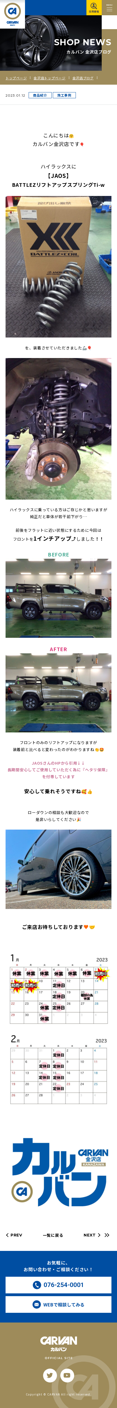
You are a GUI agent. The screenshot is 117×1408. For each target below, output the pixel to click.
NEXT (90, 1235)
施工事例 (64, 95)
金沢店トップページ (49, 77)
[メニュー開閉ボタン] (109, 7)
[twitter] (50, 1375)
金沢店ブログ (83, 77)
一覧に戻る (53, 1235)
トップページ (16, 77)
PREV (16, 1235)
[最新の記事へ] (106, 1235)
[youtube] (67, 1375)
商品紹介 (40, 95)
